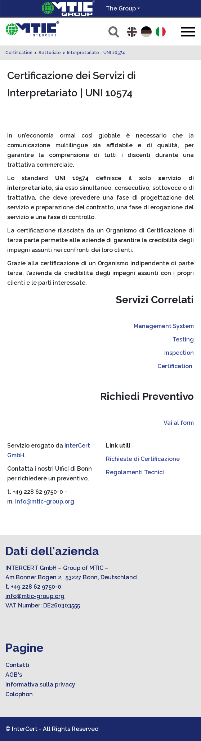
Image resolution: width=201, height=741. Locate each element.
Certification (18, 52)
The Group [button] (121, 8)
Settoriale (50, 52)
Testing (183, 339)
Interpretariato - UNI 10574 (96, 52)
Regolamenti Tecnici (135, 472)
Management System (164, 326)
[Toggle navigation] (188, 31)
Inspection (179, 352)
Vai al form (179, 422)
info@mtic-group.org (44, 501)
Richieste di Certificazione (143, 459)
